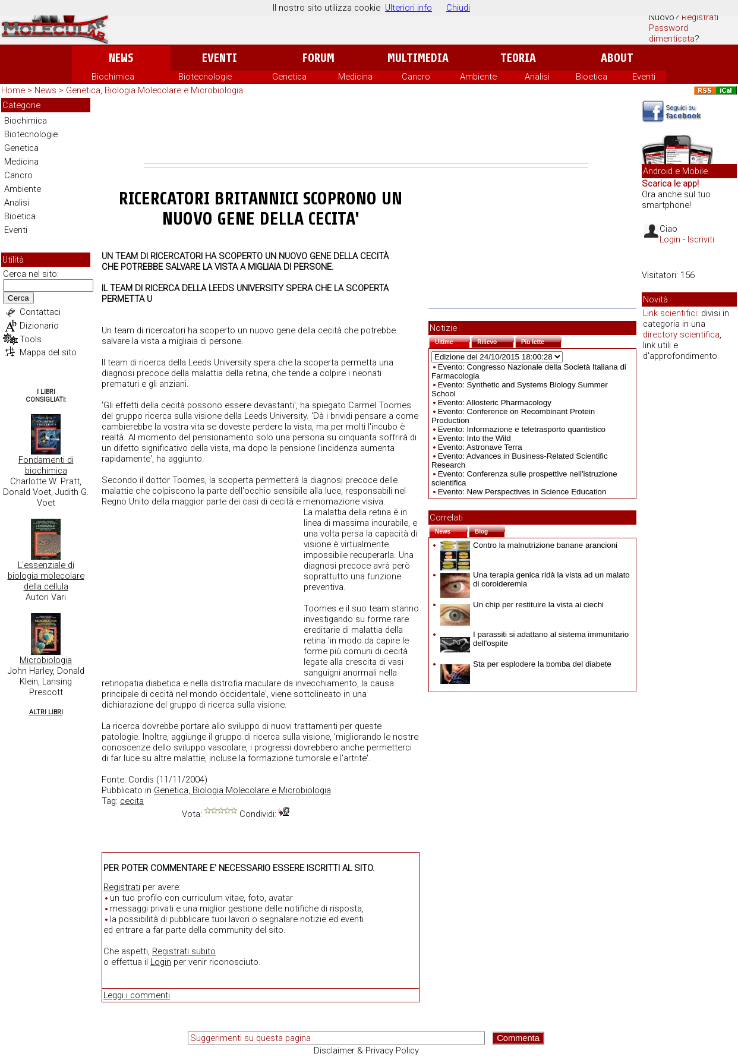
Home (13, 90)
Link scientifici (670, 313)
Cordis (141, 779)
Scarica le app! (670, 183)
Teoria (518, 58)
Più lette (541, 340)
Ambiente (478, 76)
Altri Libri (46, 712)
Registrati (700, 17)
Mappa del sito (48, 352)
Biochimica (113, 76)
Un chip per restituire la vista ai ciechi (522, 604)
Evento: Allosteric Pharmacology (494, 402)
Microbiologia (46, 660)
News (121, 58)
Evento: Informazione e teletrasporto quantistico (521, 429)
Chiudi (458, 7)
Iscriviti (700, 239)
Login (160, 962)
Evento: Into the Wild (474, 438)
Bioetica (591, 76)
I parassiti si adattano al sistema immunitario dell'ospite (534, 639)
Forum (318, 58)
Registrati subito (184, 951)
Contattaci (40, 312)
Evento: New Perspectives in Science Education (522, 491)
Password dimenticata (672, 33)
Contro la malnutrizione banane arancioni (528, 545)
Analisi (537, 76)
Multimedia (418, 58)
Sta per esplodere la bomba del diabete (525, 664)
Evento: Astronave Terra (480, 447)
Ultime (452, 340)
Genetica (289, 76)
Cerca (18, 298)
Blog (490, 530)
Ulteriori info (408, 7)
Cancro (416, 76)
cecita (132, 801)
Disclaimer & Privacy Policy (366, 1050)
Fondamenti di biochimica (46, 465)
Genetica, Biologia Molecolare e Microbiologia (154, 90)
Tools (31, 339)
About (617, 58)
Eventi (219, 58)
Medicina (355, 76)
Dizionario (39, 325)
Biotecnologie (205, 76)
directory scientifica (681, 334)
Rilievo (495, 340)
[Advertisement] (366, 130)
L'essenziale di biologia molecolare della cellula (46, 576)
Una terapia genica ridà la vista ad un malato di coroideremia (535, 579)
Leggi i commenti (136, 995)
